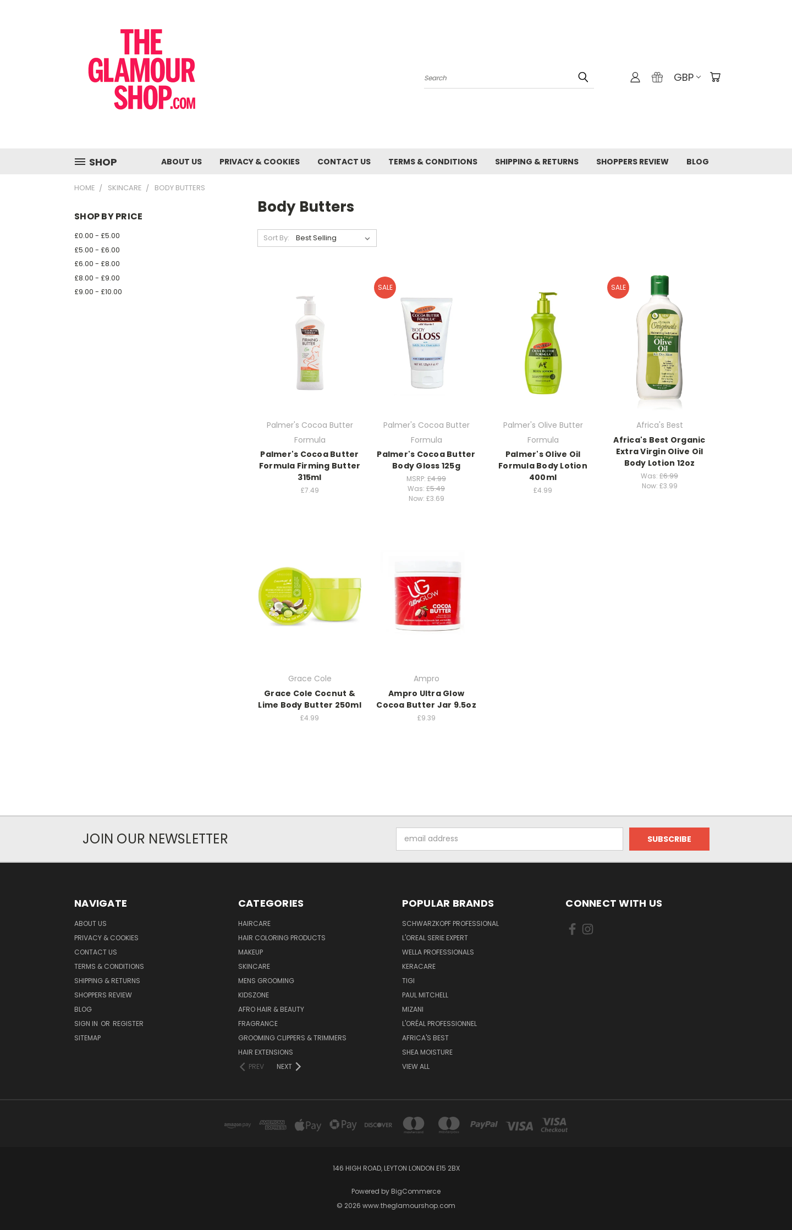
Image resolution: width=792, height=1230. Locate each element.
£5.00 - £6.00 (97, 250)
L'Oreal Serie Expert (435, 937)
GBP (687, 77)
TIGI (408, 980)
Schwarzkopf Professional (450, 923)
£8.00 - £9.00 (97, 278)
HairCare (254, 923)
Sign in (87, 1023)
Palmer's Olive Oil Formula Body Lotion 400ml (542, 466)
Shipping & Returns (537, 161)
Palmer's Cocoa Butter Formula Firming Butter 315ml (310, 466)
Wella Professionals (438, 952)
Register (128, 1023)
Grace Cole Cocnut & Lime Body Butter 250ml (309, 699)
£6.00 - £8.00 (97, 263)
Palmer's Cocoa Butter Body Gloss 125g (426, 460)
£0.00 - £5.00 (97, 235)
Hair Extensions (265, 1052)
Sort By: (276, 238)
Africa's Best (425, 1038)
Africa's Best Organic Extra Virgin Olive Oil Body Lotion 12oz (659, 451)
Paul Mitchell (425, 995)
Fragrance (258, 1023)
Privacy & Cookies (259, 161)
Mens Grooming (266, 980)
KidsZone (253, 995)
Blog (697, 161)
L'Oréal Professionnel (439, 1023)
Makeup (250, 952)
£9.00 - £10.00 (98, 291)
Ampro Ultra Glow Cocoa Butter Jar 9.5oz (426, 699)
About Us (181, 161)
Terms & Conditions (432, 161)
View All (416, 1066)
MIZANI (413, 1009)
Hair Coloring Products (282, 937)
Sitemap (87, 1038)
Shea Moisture (427, 1052)
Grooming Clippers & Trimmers (292, 1038)
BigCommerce (416, 1191)
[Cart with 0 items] (715, 76)
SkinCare (254, 966)
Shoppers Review (632, 161)
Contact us (344, 161)
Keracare (419, 966)
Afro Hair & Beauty (271, 1009)
